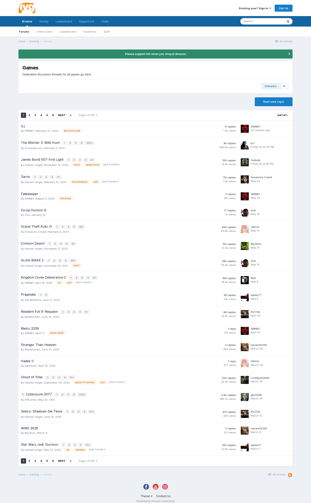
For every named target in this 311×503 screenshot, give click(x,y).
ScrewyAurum (33, 147)
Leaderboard (68, 31)
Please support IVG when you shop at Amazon (155, 54)
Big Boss (256, 242)
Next (61, 115)
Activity (43, 21)
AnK (253, 209)
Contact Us (163, 492)
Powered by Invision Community (156, 497)
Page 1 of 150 (88, 115)
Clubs (105, 21)
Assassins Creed (261, 176)
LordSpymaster (260, 374)
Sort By (282, 115)
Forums (24, 31)
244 (82, 391)
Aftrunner (31, 396)
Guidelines (90, 31)
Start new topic (273, 101)
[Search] (262, 21)
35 (81, 225)
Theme (146, 492)
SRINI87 (29, 130)
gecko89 (256, 391)
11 (72, 374)
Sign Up (283, 8)
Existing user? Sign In (255, 8)
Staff (107, 31)
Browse (27, 23)
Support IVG (86, 21)
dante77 (256, 292)
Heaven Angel (33, 164)
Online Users (45, 31)
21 (92, 408)
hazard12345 (259, 342)
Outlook (255, 159)
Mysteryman (32, 313)
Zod (27, 213)
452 (90, 142)
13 (88, 440)
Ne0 (253, 275)
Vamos (255, 225)
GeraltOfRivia (33, 297)
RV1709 (255, 309)
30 (73, 258)
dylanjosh (31, 362)
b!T (253, 143)
